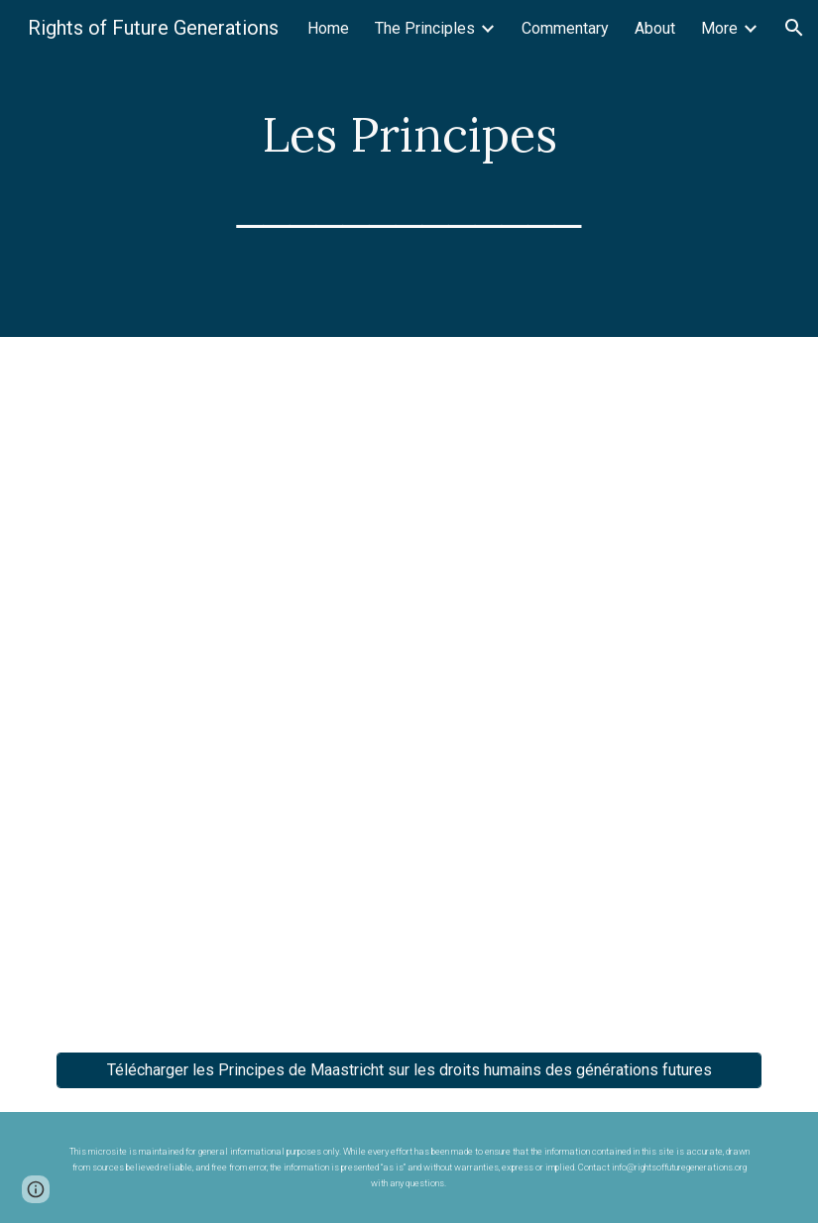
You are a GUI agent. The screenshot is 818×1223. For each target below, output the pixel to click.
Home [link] (328, 28)
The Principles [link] (425, 28)
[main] (409, 168)
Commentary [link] (565, 28)
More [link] (719, 28)
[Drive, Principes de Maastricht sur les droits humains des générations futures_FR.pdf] (409, 683)
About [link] (655, 28)
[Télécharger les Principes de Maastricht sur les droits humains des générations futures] (409, 1070)
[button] (794, 28)
